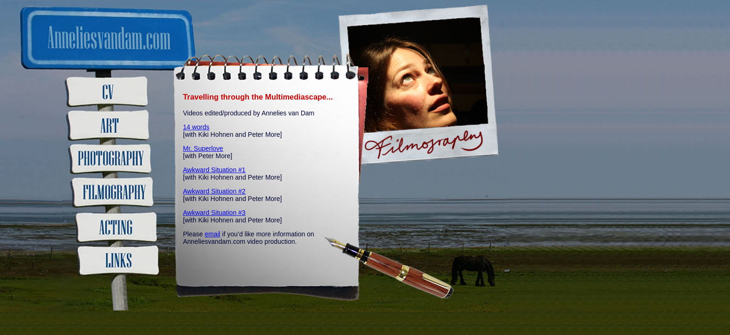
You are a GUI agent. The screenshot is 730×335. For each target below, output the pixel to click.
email (212, 234)
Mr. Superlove (203, 148)
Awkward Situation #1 (214, 170)
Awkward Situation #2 (214, 191)
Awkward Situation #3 (214, 212)
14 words (196, 127)
